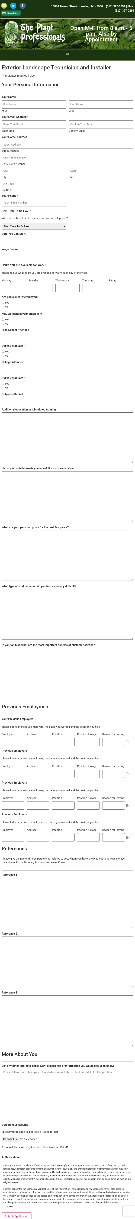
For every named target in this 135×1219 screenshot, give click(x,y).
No (6, 296)
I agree (9, 1188)
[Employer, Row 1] (13, 727)
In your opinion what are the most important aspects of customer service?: (49, 631)
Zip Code (7, 183)
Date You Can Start (13, 226)
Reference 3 (9, 974)
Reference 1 (9, 857)
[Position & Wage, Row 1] (88, 727)
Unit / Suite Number (13, 159)
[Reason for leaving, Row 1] (113, 727)
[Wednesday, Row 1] (67, 278)
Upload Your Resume (15, 1107)
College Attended (13, 350)
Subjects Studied (12, 381)
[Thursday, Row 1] (94, 278)
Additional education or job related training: (29, 396)
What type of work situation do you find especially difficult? (39, 572)
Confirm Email (77, 128)
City (4, 171)
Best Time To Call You (16, 203)
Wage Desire (10, 240)
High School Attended (15, 319)
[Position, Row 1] (63, 727)
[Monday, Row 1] (14, 278)
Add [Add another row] (127, 727)
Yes (7, 292)
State (72, 171)
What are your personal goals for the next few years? (35, 513)
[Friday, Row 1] (121, 278)
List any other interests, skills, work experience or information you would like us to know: (58, 1048)
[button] (67, 54)
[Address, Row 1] (38, 727)
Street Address (10, 147)
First (4, 109)
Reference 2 (9, 915)
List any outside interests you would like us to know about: (38, 454)
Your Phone (10, 189)
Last (71, 109)
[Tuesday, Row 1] (41, 278)
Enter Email (8, 128)
